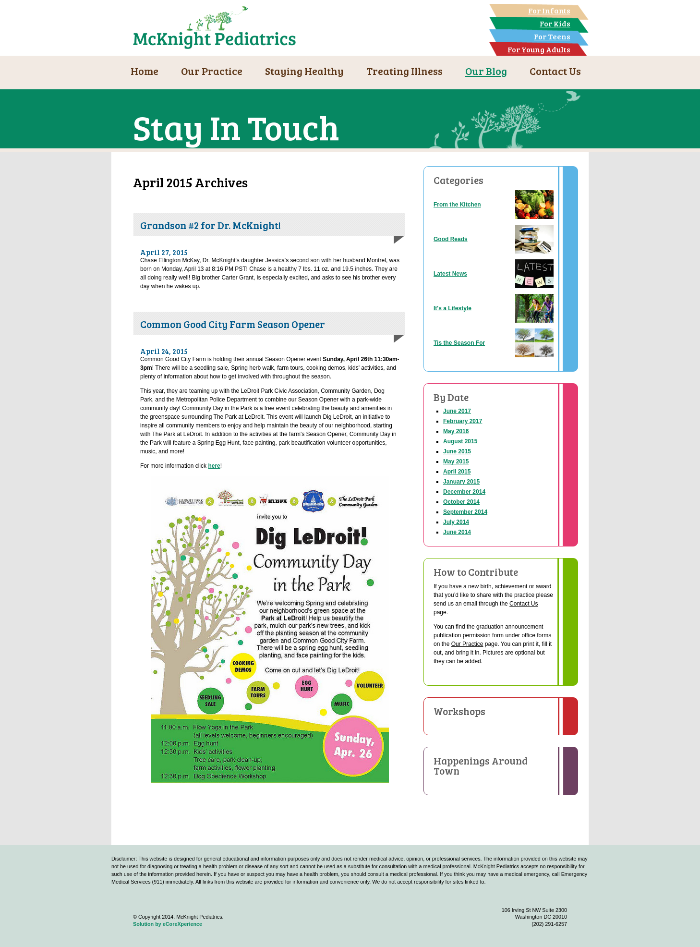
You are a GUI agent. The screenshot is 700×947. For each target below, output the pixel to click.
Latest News (450, 273)
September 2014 (465, 512)
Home (144, 71)
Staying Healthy (304, 71)
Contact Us (555, 71)
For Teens (552, 36)
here (214, 465)
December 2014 (464, 491)
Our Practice (211, 71)
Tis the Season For (459, 343)
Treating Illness (404, 71)
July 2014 (456, 522)
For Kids (555, 23)
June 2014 (457, 532)
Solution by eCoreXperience (167, 924)
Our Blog (486, 71)
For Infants (549, 10)
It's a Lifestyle (452, 308)
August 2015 (460, 441)
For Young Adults (538, 49)
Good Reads (451, 239)
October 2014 (461, 501)
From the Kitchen (457, 204)
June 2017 (457, 411)
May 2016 (456, 431)
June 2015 (457, 451)
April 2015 (457, 471)
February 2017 (462, 421)
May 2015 (456, 461)
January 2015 (461, 481)
